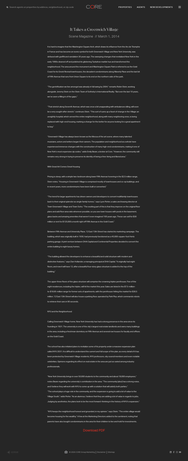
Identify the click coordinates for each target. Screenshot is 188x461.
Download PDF (94, 430)
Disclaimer (101, 452)
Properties (125, 7)
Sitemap (111, 452)
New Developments (161, 7)
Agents (141, 7)
